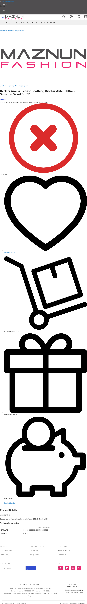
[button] (43, 10)
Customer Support (6, 550)
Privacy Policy (33, 555)
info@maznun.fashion (76, 590)
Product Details (9, 503)
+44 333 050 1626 (8, 1)
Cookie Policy (33, 550)
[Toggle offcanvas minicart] (85, 17)
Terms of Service (64, 550)
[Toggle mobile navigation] (2, 17)
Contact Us (62, 555)
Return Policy (4, 555)
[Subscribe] (31, 568)
